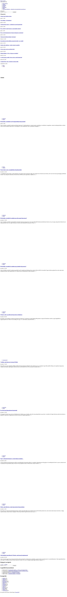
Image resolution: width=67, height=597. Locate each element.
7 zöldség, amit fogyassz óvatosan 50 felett (9, 362)
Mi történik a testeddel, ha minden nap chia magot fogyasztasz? (13, 218)
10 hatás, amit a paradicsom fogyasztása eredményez (11, 314)
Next (6, 564)
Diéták (3, 8)
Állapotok (4, 579)
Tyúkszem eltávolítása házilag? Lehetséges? (8, 36)
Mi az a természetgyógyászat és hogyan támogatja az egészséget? (11, 32)
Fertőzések (4, 584)
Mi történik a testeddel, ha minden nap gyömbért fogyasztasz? (13, 266)
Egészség (4, 118)
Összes (3, 119)
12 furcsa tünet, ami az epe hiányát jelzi (7, 49)
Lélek (3, 586)
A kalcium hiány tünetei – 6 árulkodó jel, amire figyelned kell (11, 24)
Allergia (3, 580)
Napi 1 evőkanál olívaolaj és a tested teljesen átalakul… (11, 458)
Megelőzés (4, 5)
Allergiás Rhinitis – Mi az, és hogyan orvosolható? (9, 53)
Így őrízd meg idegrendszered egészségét (8, 410)
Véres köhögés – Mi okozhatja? (5, 20)
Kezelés (3, 6)
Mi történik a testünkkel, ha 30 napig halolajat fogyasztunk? (12, 121)
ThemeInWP (17, 592)
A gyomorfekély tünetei (16, 571)
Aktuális (3, 578)
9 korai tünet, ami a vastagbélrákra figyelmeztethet (11, 169)
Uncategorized (4, 360)
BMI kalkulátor (5, 3)
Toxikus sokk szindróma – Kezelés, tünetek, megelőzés (10, 45)
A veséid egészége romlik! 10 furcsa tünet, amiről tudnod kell (11, 57)
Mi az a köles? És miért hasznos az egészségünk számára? (10, 28)
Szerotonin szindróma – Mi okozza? (14, 572)
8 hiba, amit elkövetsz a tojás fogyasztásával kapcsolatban (12, 507)
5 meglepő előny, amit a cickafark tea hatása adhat (9, 61)
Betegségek (4, 7)
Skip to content (2, 0)
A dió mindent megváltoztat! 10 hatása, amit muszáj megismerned (14, 555)
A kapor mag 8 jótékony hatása (5, 16)
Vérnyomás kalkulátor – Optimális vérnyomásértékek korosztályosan (14, 9)
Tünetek (3, 4)
